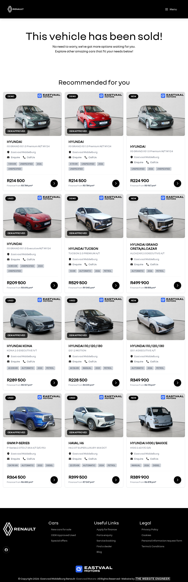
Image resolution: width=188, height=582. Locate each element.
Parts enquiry (105, 535)
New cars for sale (61, 529)
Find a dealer (104, 546)
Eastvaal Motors (86, 578)
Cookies (146, 535)
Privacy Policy (150, 529)
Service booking (106, 540)
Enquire (13, 157)
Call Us (29, 157)
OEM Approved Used (63, 535)
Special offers (59, 540)
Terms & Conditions (153, 546)
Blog (99, 551)
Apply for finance (107, 529)
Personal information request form (162, 540)
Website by (145, 578)
